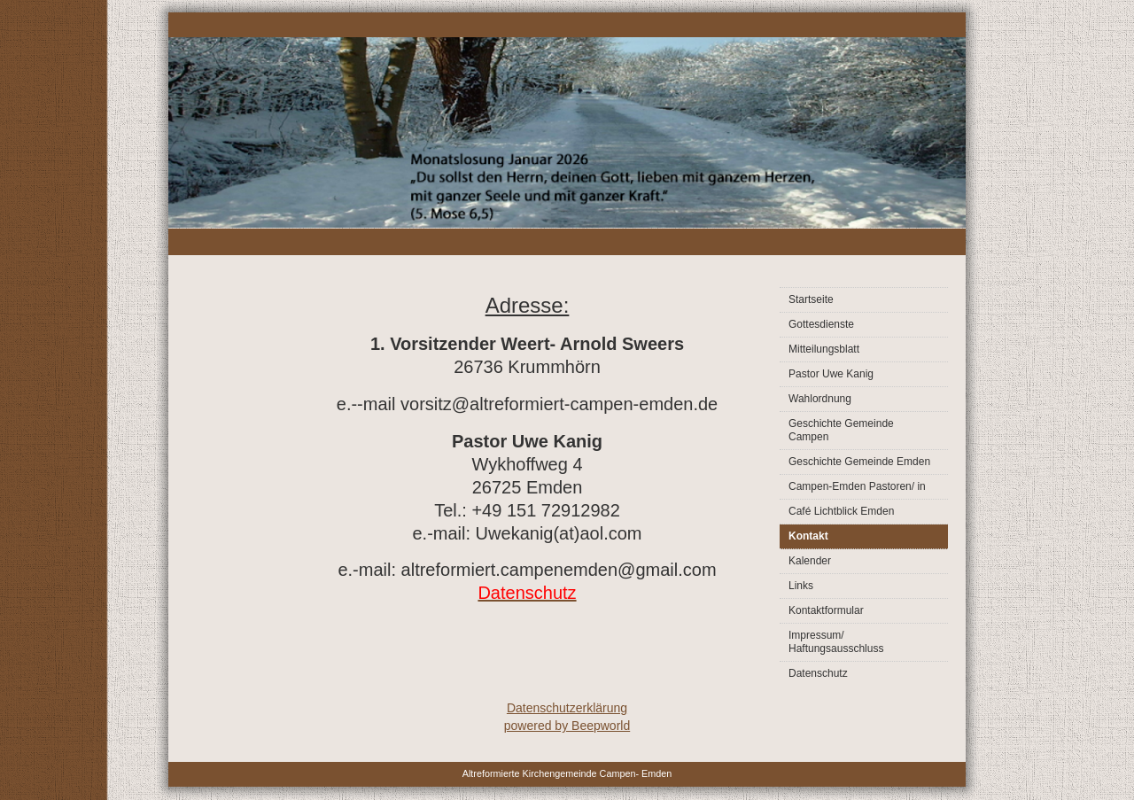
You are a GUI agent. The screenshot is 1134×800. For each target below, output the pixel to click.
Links (800, 585)
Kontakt (808, 536)
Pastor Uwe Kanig (831, 374)
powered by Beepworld (567, 725)
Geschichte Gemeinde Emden (859, 461)
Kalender (809, 561)
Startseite (811, 299)
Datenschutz (818, 673)
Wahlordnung (819, 398)
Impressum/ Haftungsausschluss (835, 642)
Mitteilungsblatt (823, 349)
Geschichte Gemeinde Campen (841, 430)
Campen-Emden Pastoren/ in (857, 486)
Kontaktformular (826, 610)
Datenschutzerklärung (567, 708)
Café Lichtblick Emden (841, 511)
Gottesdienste (821, 324)
